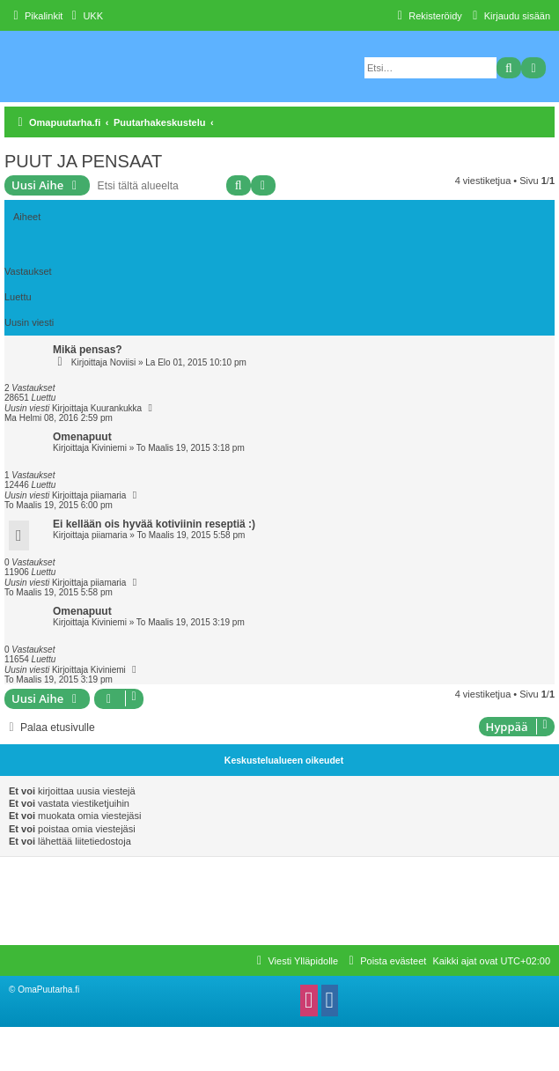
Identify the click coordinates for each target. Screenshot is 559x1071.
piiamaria (109, 495)
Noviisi (123, 362)
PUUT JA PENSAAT (83, 161)
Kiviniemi (109, 448)
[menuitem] (85, 15)
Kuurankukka (116, 408)
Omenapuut (82, 437)
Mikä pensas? (87, 349)
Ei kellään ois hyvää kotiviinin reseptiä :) (154, 524)
